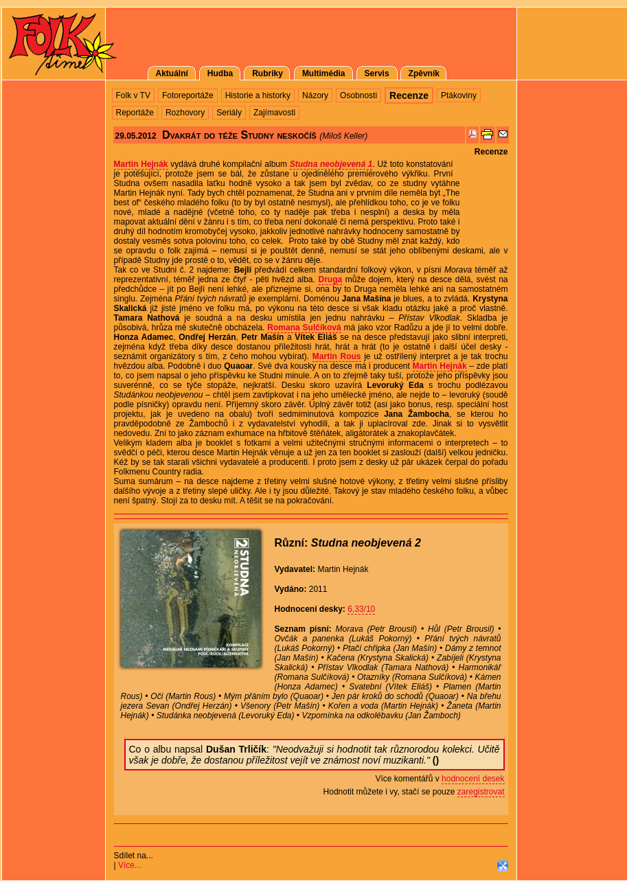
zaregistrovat (481, 792)
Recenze (491, 152)
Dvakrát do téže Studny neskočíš (239, 135)
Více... (129, 865)
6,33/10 (361, 609)
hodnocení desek (473, 778)
